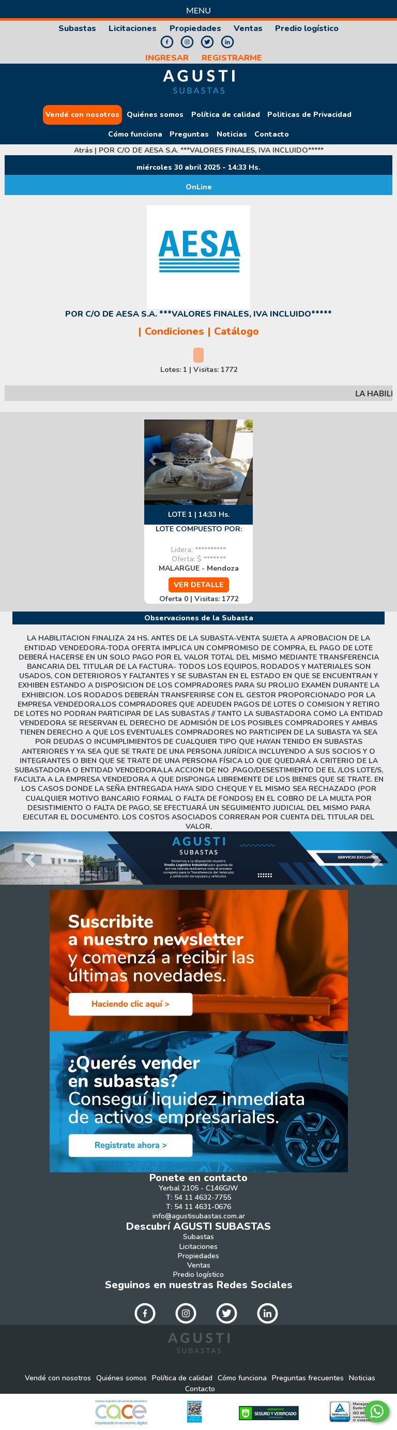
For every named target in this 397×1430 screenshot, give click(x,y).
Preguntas (189, 134)
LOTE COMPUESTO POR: (199, 529)
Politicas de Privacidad (309, 115)
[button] (237, 462)
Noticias (232, 134)
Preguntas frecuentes (308, 1378)
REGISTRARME (232, 58)
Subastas (77, 28)
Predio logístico (307, 28)
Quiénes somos (155, 115)
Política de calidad (225, 115)
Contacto (271, 134)
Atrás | (199, 150)
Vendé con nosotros (82, 115)
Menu (198, 10)
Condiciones (174, 331)
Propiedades (195, 28)
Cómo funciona (135, 134)
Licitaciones (133, 28)
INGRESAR (167, 58)
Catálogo (236, 331)
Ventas (248, 28)
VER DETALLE (199, 585)
